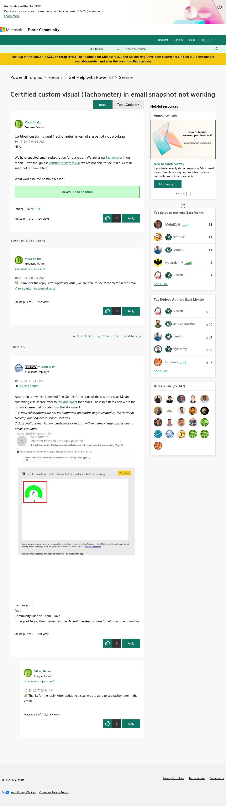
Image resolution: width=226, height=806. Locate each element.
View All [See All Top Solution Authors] (161, 284)
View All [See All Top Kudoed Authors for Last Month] (161, 370)
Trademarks (217, 778)
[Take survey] (168, 184)
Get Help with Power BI (91, 77)
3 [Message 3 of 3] (27, 301)
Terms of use (197, 778)
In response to (30, 268)
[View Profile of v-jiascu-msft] (46, 366)
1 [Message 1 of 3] (27, 218)
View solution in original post (35, 288)
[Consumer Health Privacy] (54, 792)
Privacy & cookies (173, 778)
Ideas (104, 29)
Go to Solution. (83, 192)
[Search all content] (171, 49)
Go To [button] (206, 40)
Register (163, 39)
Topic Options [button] (127, 104)
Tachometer (114, 157)
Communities (122, 29)
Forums (68, 29)
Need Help (33, 208)
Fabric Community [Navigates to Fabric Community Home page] (43, 29)
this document (67, 402)
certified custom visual (64, 163)
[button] (102, 104)
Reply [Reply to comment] (130, 311)
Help (192, 39)
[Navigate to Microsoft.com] (11, 29)
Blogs (141, 29)
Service (126, 77)
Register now (142, 61)
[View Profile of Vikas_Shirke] (33, 122)
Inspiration (87, 29)
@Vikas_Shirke (28, 386)
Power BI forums (26, 77)
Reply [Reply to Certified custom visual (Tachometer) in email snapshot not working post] (130, 218)
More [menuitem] (155, 29)
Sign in (179, 39)
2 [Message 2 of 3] (27, 634)
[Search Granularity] (104, 49)
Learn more (12, 16)
